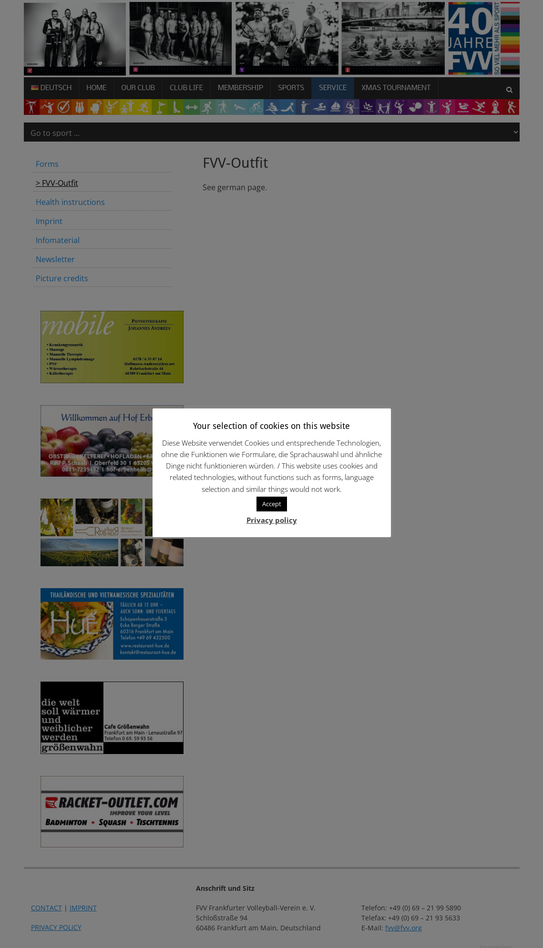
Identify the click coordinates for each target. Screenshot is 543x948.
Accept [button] (271, 503)
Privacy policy (271, 520)
